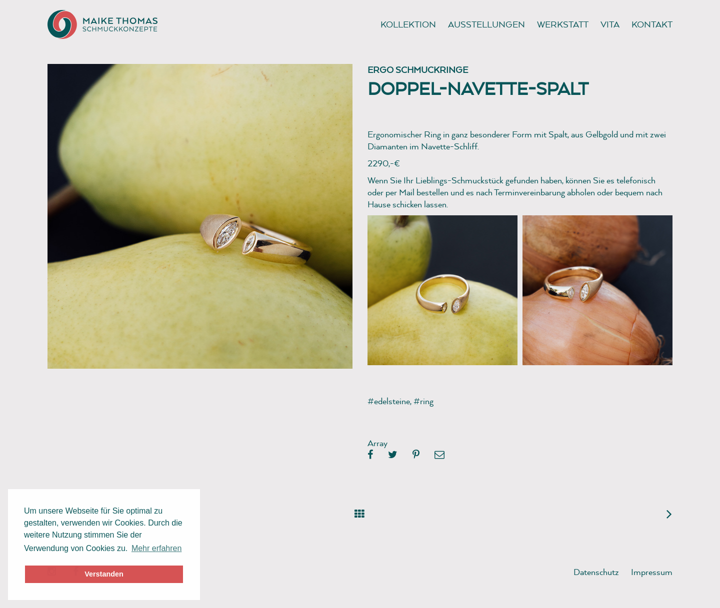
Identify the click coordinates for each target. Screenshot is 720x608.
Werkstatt (562, 24)
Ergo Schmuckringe (418, 69)
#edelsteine (389, 401)
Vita (610, 24)
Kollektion (408, 24)
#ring (424, 401)
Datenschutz (596, 572)
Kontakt (652, 24)
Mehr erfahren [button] (157, 548)
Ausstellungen (486, 24)
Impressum (651, 572)
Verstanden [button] (104, 574)
